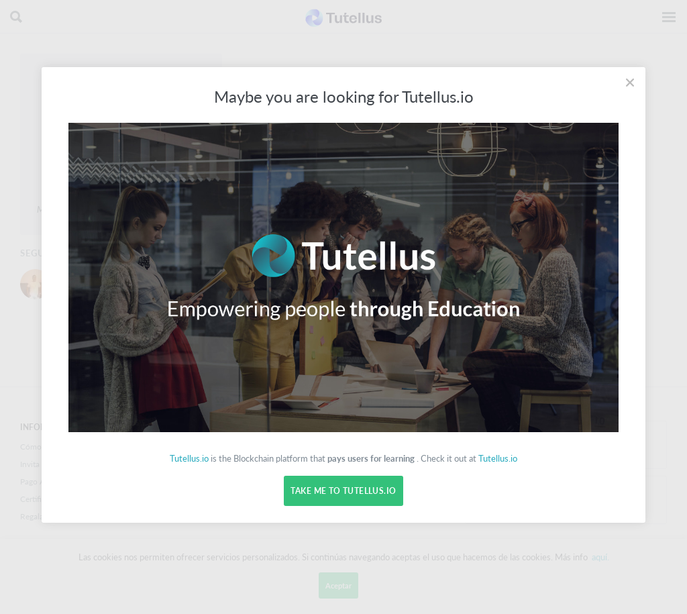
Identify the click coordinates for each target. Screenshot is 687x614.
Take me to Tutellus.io (343, 491)
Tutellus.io (189, 458)
